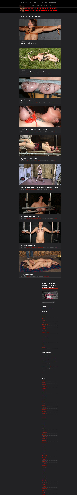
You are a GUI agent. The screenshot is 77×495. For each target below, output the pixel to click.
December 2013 (56, 423)
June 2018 (55, 315)
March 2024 (55, 176)
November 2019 (56, 281)
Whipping (29, 222)
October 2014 (55, 403)
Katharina (39, 77)
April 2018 (55, 319)
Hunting (54, 70)
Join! (29, 1)
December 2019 (56, 279)
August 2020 (55, 263)
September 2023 (56, 188)
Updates (17, 1)
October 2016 (55, 355)
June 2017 (55, 339)
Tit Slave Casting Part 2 (17, 250)
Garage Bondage (15, 279)
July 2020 (55, 265)
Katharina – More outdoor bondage (22, 76)
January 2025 (55, 156)
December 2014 (56, 399)
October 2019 (55, 283)
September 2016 (56, 357)
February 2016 (55, 371)
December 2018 (56, 303)
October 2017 (55, 331)
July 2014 (55, 409)
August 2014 (55, 407)
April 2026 (55, 126)
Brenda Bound (41, 193)
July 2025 (55, 144)
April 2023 (55, 198)
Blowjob (54, 54)
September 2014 (56, 405)
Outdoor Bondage (22, 77)
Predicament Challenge (18, 48)
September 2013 (56, 429)
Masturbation (55, 76)
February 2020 (55, 275)
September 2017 (56, 333)
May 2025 (55, 148)
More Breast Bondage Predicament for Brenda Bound (28, 192)
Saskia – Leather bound (17, 47)
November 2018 (56, 305)
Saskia (36, 48)
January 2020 (55, 277)
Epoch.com (63, 473)
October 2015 (55, 379)
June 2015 (55, 387)
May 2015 (55, 389)
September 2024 (56, 164)
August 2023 (55, 190)
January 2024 (55, 180)
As (53, 109)
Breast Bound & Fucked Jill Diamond (22, 134)
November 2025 (56, 136)
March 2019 (55, 297)
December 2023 (56, 182)
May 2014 (55, 413)
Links (32, 1)
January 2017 (55, 349)
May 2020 (55, 269)
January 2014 (55, 421)
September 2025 (56, 140)
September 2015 (56, 381)
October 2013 (55, 427)
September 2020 (56, 261)
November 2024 (56, 160)
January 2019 (55, 301)
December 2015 (56, 375)
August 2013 (55, 431)
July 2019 (55, 289)
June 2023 (55, 194)
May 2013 (55, 437)
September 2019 (56, 285)
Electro (54, 64)
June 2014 (55, 411)
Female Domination (56, 66)
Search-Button (68, 1)
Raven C (45, 222)
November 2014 (56, 401)
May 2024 (55, 172)
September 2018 (56, 309)
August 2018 (55, 311)
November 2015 (56, 377)
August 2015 (55, 383)
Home (13, 1)
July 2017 (55, 337)
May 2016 (55, 365)
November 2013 (56, 425)
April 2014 (55, 415)
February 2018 (55, 323)
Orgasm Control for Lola (18, 163)
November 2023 (56, 184)
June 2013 (55, 435)
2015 (46, 20)
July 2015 (55, 385)
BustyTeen (36, 280)
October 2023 (55, 186)
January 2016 (55, 373)
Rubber (54, 84)
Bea (45, 251)
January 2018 (55, 325)
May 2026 (55, 124)
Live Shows (55, 72)
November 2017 (56, 329)
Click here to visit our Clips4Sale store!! (59, 49)
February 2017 (55, 347)
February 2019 (55, 299)
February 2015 (55, 395)
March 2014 (55, 417)
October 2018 (55, 307)
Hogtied (54, 68)
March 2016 (55, 369)
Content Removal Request (60, 1)
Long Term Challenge (56, 74)
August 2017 (55, 335)
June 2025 (55, 146)
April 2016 (55, 367)
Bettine (34, 280)
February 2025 (55, 154)
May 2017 (55, 341)
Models (24, 1)
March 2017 (55, 345)
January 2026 (55, 132)
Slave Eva (42, 106)
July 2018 (55, 313)
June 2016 (55, 363)
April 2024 (55, 174)
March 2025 (55, 152)
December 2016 (56, 351)
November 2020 (56, 257)
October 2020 (55, 259)
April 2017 (55, 343)
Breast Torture (21, 106)
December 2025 (56, 134)
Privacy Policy (50, 1)
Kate (54, 105)
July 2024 (55, 168)
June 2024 (55, 170)
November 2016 (56, 353)
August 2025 (55, 142)
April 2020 (55, 271)
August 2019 (55, 287)
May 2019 (55, 293)
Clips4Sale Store (42, 1)
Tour (21, 1)
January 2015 (55, 397)
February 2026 (55, 130)
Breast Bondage (17, 77)
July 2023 (55, 192)
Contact (36, 1)
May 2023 (55, 196)
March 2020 (55, 273)
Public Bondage (56, 82)
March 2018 (55, 321)
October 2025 (55, 138)
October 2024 (55, 162)
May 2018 (55, 317)
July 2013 (55, 433)
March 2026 (55, 128)
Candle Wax (25, 106)
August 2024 (55, 166)
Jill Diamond (44, 135)
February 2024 (55, 178)
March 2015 (55, 393)
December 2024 (56, 158)
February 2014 (55, 419)
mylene (54, 96)
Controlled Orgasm (26, 135)
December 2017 (56, 327)
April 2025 (55, 150)
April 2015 (55, 391)
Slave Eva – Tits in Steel (17, 105)
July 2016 (55, 361)
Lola (43, 164)
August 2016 (55, 359)
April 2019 (55, 295)
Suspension (55, 86)
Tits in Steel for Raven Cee (18, 221)
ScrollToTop (38, 486)
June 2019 (55, 291)
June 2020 (55, 267)
